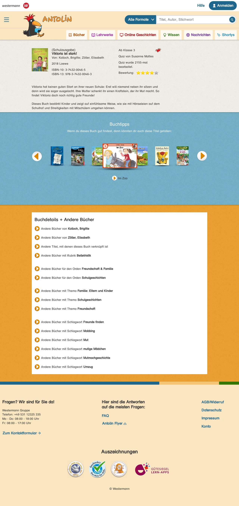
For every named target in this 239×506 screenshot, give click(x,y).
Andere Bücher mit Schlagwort (72, 322)
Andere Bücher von (65, 228)
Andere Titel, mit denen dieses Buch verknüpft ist (74, 246)
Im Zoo (123, 178)
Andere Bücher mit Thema (77, 291)
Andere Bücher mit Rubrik (66, 255)
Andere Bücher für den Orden (77, 269)
